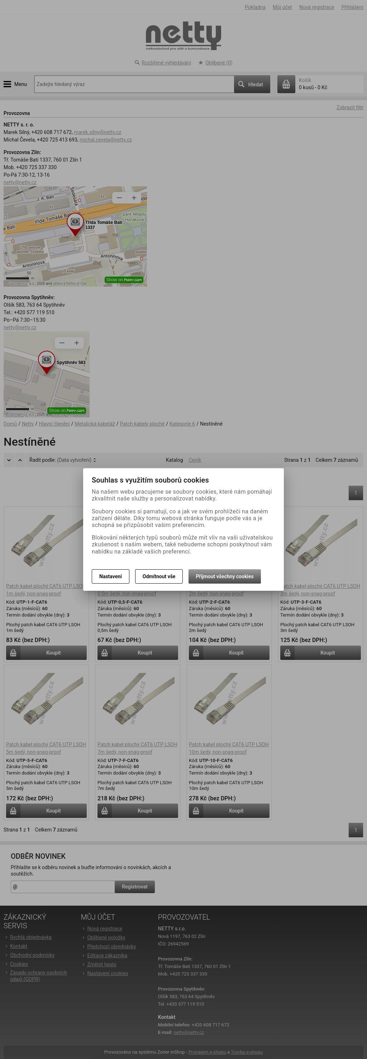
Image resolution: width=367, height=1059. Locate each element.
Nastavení (110, 576)
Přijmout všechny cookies (224, 576)
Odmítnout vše (159, 576)
